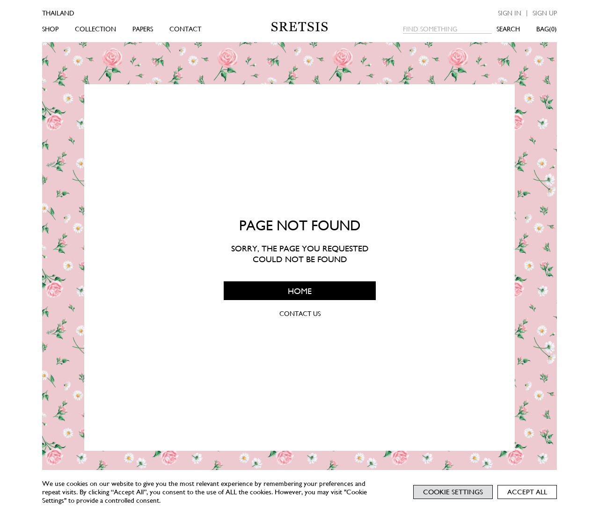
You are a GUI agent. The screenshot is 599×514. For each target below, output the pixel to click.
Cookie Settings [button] (453, 492)
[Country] (71, 13)
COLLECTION (95, 29)
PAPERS (142, 29)
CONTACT (185, 29)
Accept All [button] (527, 492)
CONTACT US (299, 313)
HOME (300, 290)
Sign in (509, 13)
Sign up (545, 13)
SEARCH (508, 29)
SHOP (50, 29)
